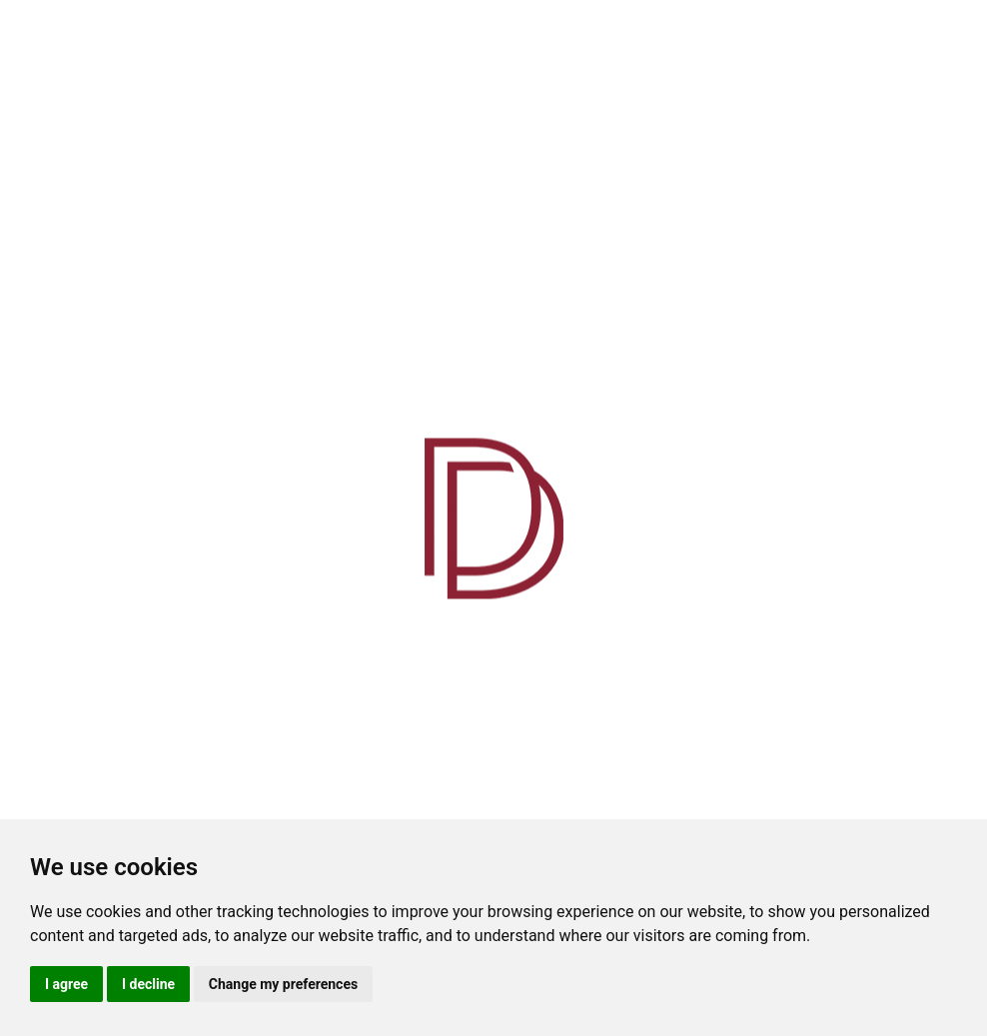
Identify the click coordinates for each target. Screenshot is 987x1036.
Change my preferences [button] (283, 984)
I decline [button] (148, 984)
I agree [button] (66, 984)
